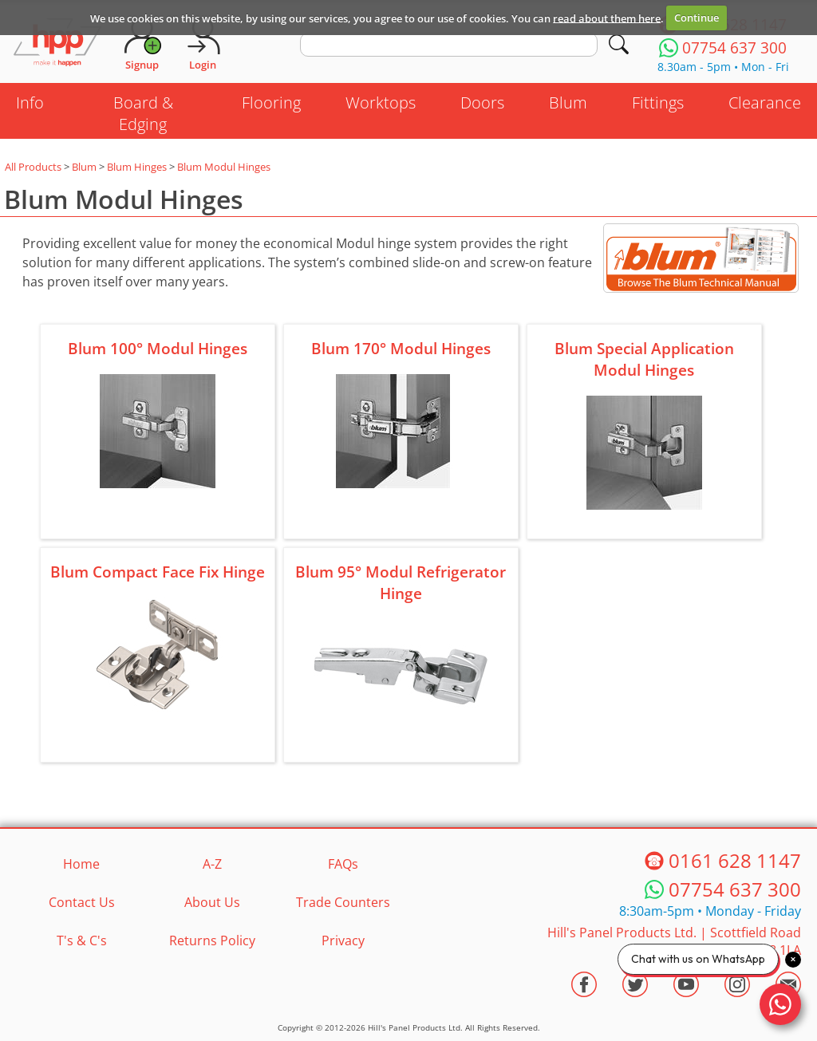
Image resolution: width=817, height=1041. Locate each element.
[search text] (449, 45)
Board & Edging (143, 113)
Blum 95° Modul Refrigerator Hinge (400, 582)
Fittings (658, 102)
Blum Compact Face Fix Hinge (157, 571)
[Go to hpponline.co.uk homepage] (57, 44)
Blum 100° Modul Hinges (157, 348)
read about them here (607, 17)
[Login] (203, 44)
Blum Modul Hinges (223, 167)
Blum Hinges (137, 167)
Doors (482, 102)
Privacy (343, 940)
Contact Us (82, 902)
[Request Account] (142, 44)
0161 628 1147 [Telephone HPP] (735, 860)
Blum (568, 102)
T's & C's (82, 940)
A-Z (212, 864)
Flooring (271, 102)
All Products (33, 167)
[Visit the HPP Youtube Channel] (686, 984)
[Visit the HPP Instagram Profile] (737, 984)
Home (81, 864)
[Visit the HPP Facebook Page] (584, 984)
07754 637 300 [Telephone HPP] (735, 889)
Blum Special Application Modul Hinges (644, 359)
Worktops (380, 102)
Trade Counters (343, 902)
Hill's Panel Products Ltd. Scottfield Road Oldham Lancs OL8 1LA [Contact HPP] (674, 941)
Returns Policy (212, 940)
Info (30, 102)
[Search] (619, 44)
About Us (212, 902)
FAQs (343, 864)
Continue (696, 17)
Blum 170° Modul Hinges (401, 348)
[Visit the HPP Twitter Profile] (635, 984)
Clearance (764, 102)
